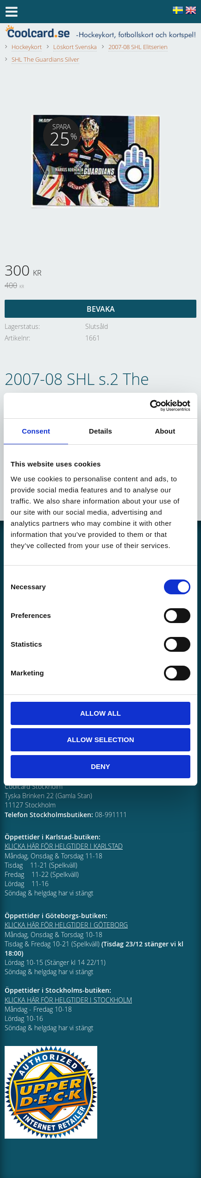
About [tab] (165, 431)
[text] (100, 271)
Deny (100, 766)
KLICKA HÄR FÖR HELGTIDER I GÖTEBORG (66, 924)
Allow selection (100, 739)
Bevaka (101, 309)
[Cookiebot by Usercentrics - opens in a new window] (149, 406)
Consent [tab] (36, 431)
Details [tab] (100, 431)
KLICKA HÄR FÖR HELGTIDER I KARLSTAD (64, 846)
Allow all (100, 713)
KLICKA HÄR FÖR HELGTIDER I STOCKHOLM (68, 999)
